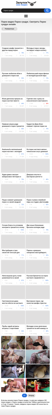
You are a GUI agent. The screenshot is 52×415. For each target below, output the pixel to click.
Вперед (31, 395)
